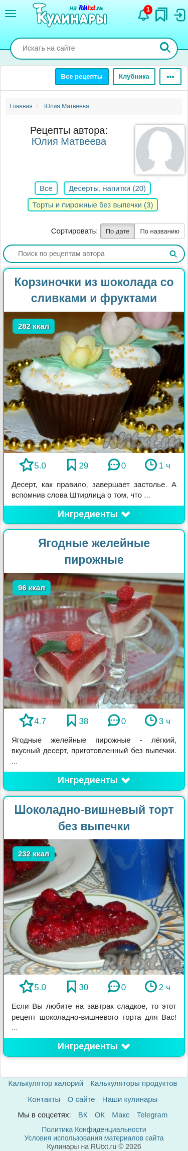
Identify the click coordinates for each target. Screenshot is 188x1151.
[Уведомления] (143, 13)
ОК (100, 1114)
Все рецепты (82, 76)
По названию (159, 231)
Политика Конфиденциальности (94, 1129)
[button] (94, 515)
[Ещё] (170, 76)
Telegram (152, 1114)
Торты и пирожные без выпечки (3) (93, 204)
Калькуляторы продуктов (133, 1083)
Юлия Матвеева (69, 141)
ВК (83, 1114)
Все (46, 188)
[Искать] (165, 49)
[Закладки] (161, 12)
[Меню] (10, 13)
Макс (120, 1114)
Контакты (44, 1099)
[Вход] (178, 13)
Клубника (134, 76)
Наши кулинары (130, 1099)
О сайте (81, 1099)
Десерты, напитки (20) (107, 188)
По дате (118, 231)
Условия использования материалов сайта (94, 1138)
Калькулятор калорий (46, 1083)
